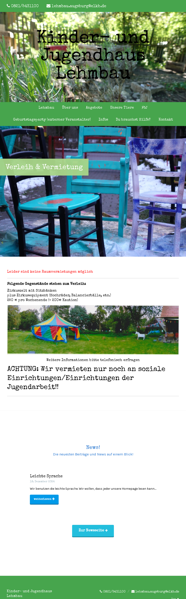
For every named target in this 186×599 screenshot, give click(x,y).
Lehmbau (46, 108)
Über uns (70, 108)
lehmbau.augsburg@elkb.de (79, 6)
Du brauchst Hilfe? (133, 120)
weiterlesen (44, 499)
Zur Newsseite (93, 531)
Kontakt (166, 120)
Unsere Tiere (122, 108)
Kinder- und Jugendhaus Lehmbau (93, 57)
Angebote (94, 108)
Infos (103, 120)
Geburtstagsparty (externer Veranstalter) (52, 120)
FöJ (144, 108)
